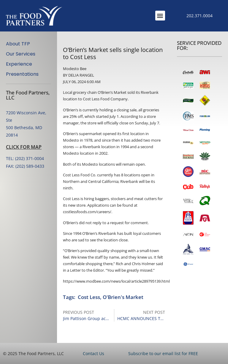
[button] (160, 15)
